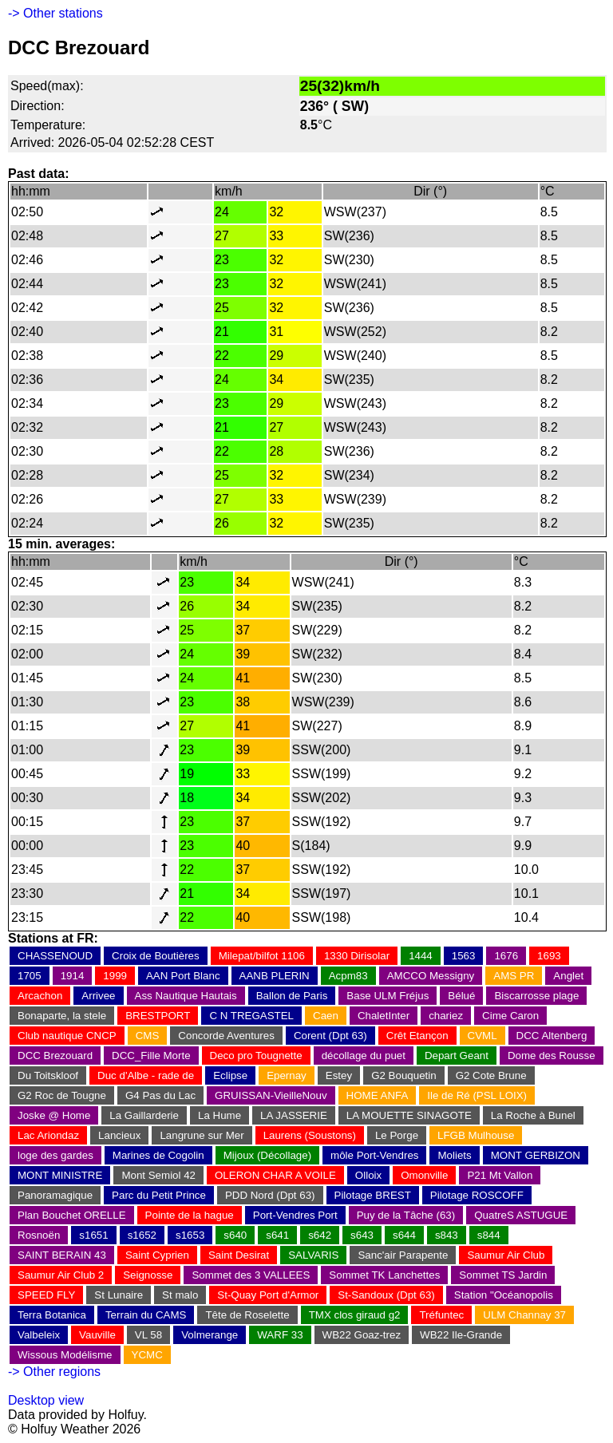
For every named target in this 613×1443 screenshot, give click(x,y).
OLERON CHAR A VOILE (275, 1175)
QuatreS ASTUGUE (521, 1215)
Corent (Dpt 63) (330, 1036)
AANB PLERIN (274, 976)
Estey (339, 1075)
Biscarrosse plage (536, 996)
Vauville (97, 1335)
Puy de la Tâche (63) (406, 1215)
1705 (30, 976)
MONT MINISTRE (60, 1175)
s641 (277, 1235)
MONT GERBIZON (535, 1155)
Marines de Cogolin (158, 1155)
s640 (235, 1235)
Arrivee (98, 996)
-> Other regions (54, 1371)
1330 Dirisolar (357, 956)
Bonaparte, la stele (62, 1016)
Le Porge (396, 1135)
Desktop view (46, 1400)
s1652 (142, 1235)
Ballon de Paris (292, 996)
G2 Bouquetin (404, 1075)
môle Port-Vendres (374, 1155)
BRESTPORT (157, 1016)
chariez (446, 1016)
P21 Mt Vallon (499, 1175)
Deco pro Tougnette (256, 1055)
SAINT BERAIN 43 (62, 1255)
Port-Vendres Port (295, 1215)
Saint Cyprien (157, 1255)
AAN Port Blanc (183, 976)
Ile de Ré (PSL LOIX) (477, 1095)
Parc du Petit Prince (159, 1195)
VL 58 (148, 1335)
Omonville (424, 1175)
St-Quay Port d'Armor (267, 1295)
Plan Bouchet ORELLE (72, 1215)
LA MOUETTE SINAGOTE (409, 1115)
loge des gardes (55, 1155)
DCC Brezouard (55, 1055)
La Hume (219, 1115)
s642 (319, 1235)
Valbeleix (39, 1335)
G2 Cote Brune (491, 1075)
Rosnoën (39, 1235)
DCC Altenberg (551, 1036)
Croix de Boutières (156, 956)
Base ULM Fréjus (387, 996)
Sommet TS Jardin (503, 1275)
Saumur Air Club (505, 1255)
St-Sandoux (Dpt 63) (386, 1295)
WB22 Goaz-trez (361, 1335)
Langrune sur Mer (201, 1135)
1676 (506, 956)
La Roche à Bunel (533, 1115)
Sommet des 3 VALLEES (251, 1275)
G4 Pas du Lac (160, 1095)
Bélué (461, 996)
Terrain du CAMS (145, 1315)
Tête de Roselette (247, 1315)
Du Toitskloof (48, 1075)
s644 (404, 1235)
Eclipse (230, 1075)
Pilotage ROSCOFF (477, 1195)
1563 (464, 956)
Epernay (286, 1075)
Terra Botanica (52, 1315)
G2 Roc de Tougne (62, 1095)
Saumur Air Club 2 (61, 1275)
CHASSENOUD (55, 956)
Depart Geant (456, 1055)
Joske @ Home (54, 1115)
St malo (180, 1295)
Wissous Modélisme (65, 1355)
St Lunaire (118, 1295)
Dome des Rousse (551, 1055)
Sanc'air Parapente (403, 1255)
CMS (148, 1036)
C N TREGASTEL (251, 1016)
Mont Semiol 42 (158, 1175)
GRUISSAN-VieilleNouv (271, 1095)
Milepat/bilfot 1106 (262, 956)
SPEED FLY (46, 1295)
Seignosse (147, 1275)
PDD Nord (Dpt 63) (270, 1195)
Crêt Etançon (417, 1036)
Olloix (368, 1175)
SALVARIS (313, 1255)
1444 (421, 956)
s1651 (93, 1235)
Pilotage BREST (372, 1195)
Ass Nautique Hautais (186, 996)
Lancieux (119, 1135)
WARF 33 (280, 1335)
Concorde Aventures (226, 1036)
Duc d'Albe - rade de (145, 1075)
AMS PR (513, 976)
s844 (488, 1235)
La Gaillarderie (144, 1115)
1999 (115, 976)
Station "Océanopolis (503, 1295)
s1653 (190, 1235)
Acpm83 (348, 976)
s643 (362, 1235)
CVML (482, 1036)
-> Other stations (55, 13)
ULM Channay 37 (524, 1315)
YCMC (147, 1355)
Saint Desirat (238, 1255)
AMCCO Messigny (431, 976)
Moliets (454, 1155)
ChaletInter (383, 1016)
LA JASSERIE (293, 1115)
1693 (549, 956)
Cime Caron (510, 1016)
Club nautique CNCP (67, 1036)
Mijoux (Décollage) (267, 1155)
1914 (73, 976)
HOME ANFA (377, 1095)
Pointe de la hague (189, 1215)
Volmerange (209, 1335)
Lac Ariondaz (48, 1135)
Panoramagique (55, 1195)
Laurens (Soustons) (309, 1135)
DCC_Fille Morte (151, 1055)
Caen (325, 1016)
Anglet (568, 976)
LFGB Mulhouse (475, 1135)
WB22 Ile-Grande (461, 1335)
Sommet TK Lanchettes (384, 1275)
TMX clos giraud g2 (355, 1315)
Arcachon (40, 996)
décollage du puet (363, 1055)
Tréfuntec (441, 1315)
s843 (446, 1235)
